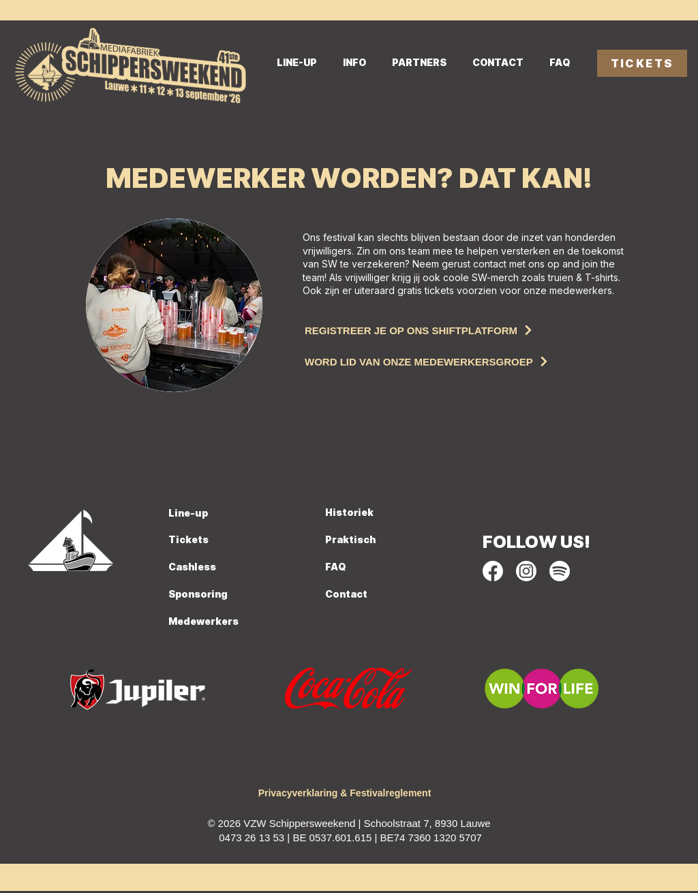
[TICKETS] (642, 63)
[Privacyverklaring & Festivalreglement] (344, 793)
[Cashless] (235, 567)
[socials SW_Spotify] (559, 571)
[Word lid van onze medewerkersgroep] (461, 361)
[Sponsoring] (235, 594)
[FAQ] (355, 567)
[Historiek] (376, 513)
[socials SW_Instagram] (526, 571)
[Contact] (359, 594)
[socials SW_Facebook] (493, 571)
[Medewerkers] (216, 622)
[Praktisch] (376, 540)
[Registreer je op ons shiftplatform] (461, 330)
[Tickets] (219, 540)
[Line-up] (214, 513)
